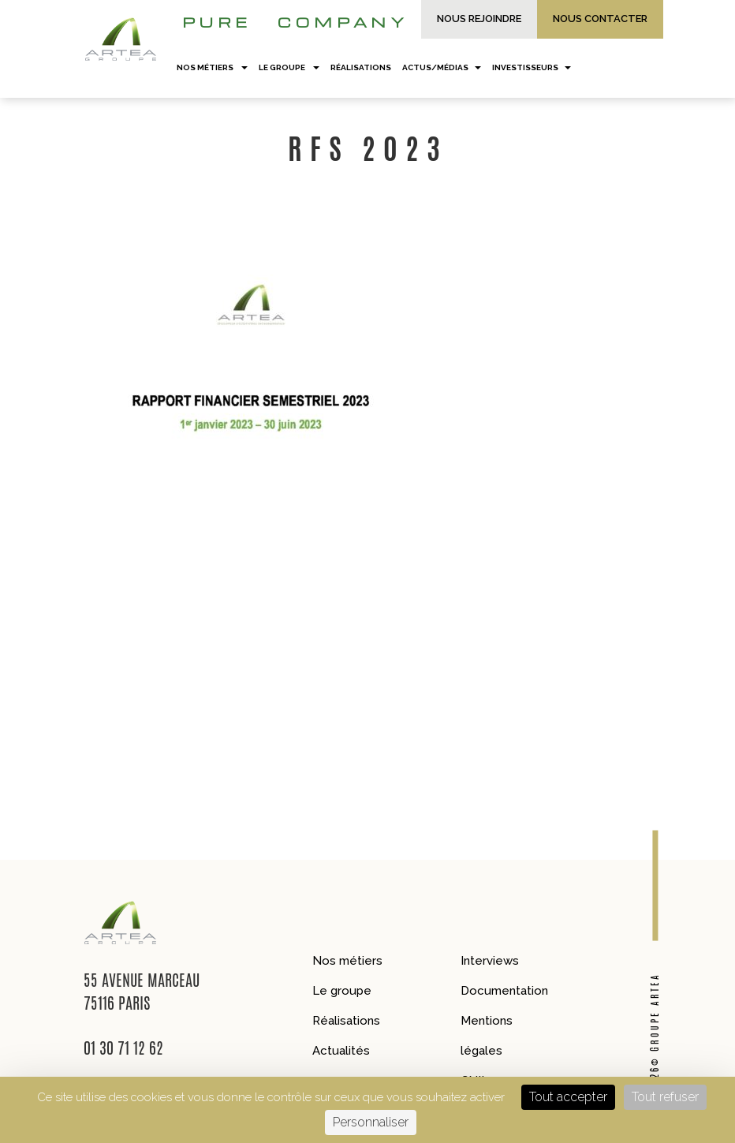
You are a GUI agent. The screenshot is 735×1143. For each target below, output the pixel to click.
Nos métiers (347, 961)
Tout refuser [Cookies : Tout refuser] (665, 1096)
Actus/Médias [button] (441, 67)
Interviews (490, 961)
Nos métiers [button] (212, 67)
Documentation (504, 991)
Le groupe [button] (289, 67)
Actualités (341, 1051)
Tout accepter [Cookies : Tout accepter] (568, 1096)
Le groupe (341, 991)
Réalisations (346, 1021)
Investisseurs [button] (531, 67)
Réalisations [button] (360, 67)
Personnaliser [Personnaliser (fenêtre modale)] (371, 1122)
